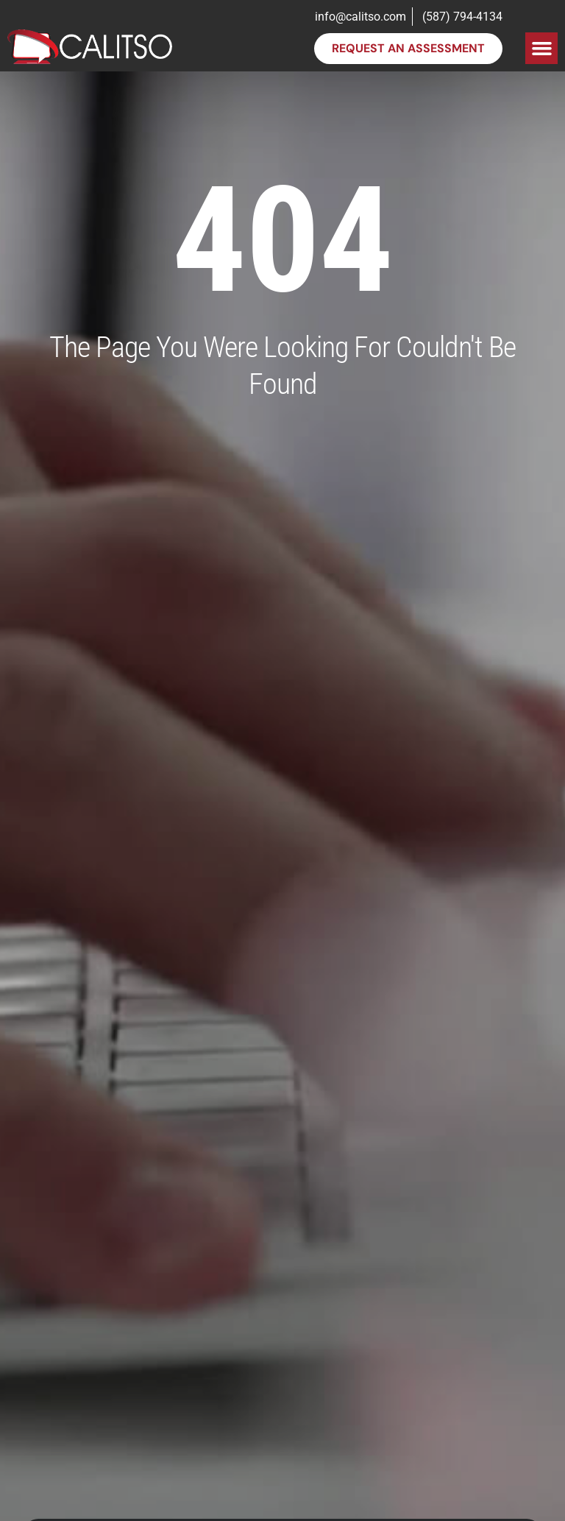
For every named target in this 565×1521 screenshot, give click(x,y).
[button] (541, 48)
